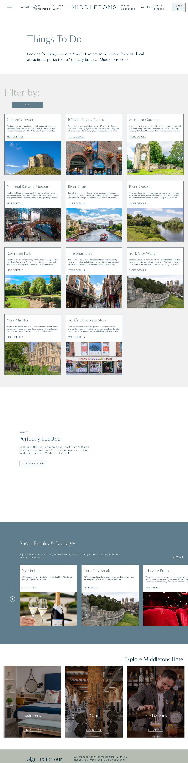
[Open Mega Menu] (8, 7)
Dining (31, 7)
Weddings (147, 7)
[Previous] (12, 591)
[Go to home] (94, 7)
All (27, 104)
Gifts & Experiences (127, 7)
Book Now (179, 7)
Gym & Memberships (42, 7)
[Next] (12, 599)
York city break (81, 59)
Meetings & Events (59, 7)
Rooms (24, 7)
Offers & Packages (158, 7)
